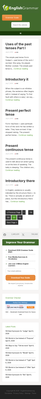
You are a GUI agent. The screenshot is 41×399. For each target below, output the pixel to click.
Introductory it (16, 79)
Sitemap (28, 393)
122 (19, 217)
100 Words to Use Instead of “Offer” (18, 367)
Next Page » (12, 222)
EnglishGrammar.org (28, 391)
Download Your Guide (20, 278)
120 (8, 217)
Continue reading (21, 69)
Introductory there (20, 181)
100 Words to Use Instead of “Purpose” (19, 338)
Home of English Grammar (20, 7)
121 (14, 217)
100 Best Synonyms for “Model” (16, 353)
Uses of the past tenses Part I (18, 46)
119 (31, 212)
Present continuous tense (19, 148)
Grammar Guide (12, 18)
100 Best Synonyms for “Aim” (15, 375)
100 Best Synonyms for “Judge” (16, 331)
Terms (34, 393)
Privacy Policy (18, 393)
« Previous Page (13, 212)
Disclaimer (8, 393)
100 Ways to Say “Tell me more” (17, 345)
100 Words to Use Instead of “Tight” (18, 360)
